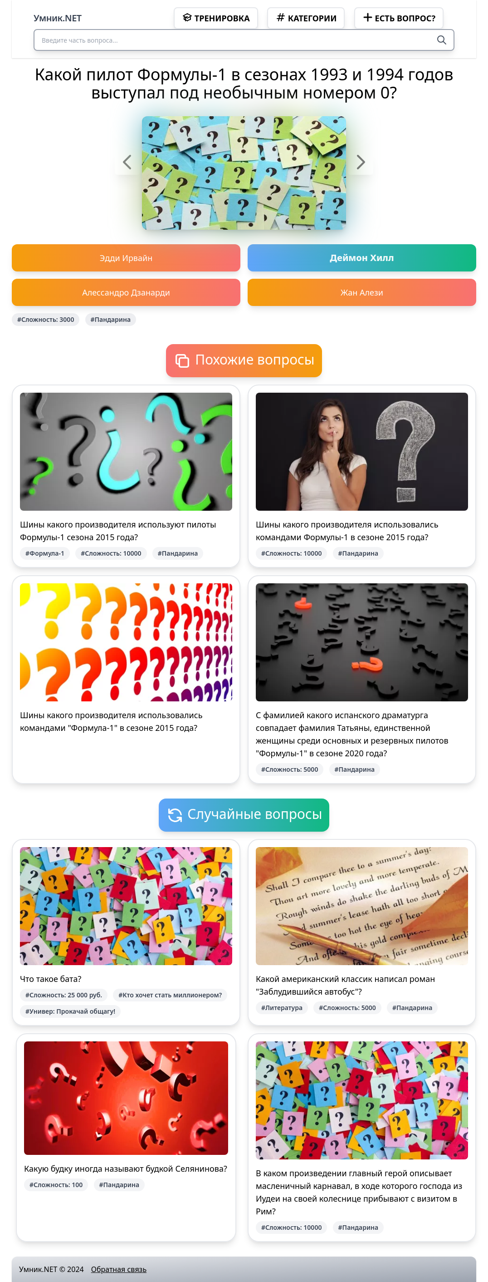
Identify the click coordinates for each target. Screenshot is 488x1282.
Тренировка (216, 18)
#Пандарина (111, 319)
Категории (306, 18)
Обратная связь (118, 1269)
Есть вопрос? (398, 18)
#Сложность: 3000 (45, 319)
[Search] (441, 40)
